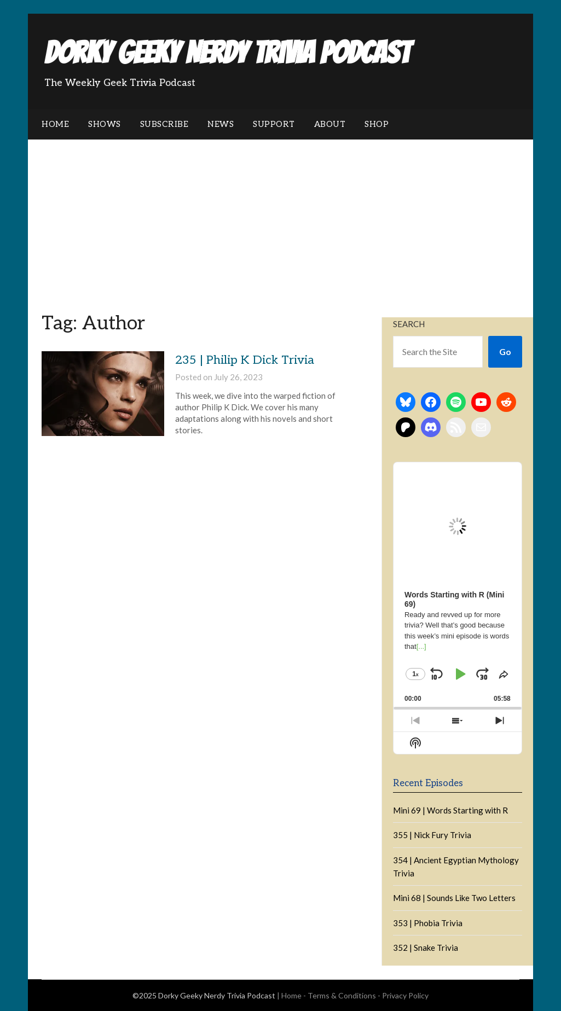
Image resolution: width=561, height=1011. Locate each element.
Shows (104, 124)
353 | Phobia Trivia (427, 923)
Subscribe (164, 124)
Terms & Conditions (342, 995)
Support (274, 124)
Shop (377, 124)
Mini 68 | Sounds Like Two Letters (454, 898)
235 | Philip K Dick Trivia (244, 360)
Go (505, 351)
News (220, 124)
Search (409, 324)
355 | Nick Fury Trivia (432, 835)
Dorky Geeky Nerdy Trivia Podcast (227, 53)
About (330, 124)
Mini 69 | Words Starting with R (450, 810)
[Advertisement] (280, 221)
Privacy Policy (405, 995)
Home (55, 124)
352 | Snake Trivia (425, 947)
